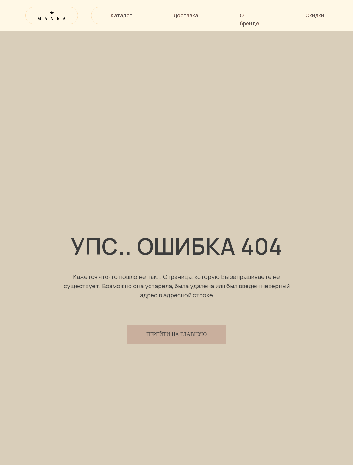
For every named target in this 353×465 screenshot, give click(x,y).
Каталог (121, 15)
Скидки (314, 15)
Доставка (185, 15)
